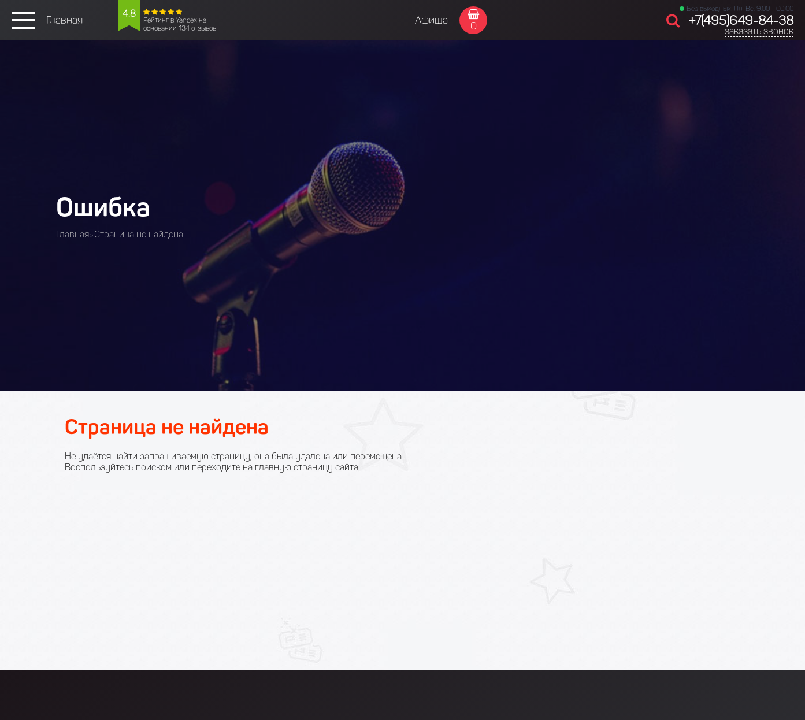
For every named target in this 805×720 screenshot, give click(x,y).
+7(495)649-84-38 (740, 20)
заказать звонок (759, 30)
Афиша (431, 20)
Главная (64, 20)
